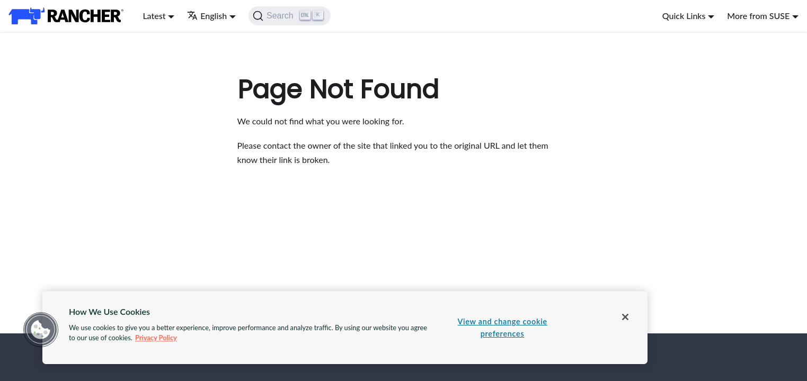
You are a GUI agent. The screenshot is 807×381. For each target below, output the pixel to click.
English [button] (207, 16)
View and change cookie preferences (502, 327)
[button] (41, 330)
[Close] (625, 317)
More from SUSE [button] (758, 16)
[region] (345, 327)
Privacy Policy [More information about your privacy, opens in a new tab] (156, 337)
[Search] (290, 15)
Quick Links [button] (684, 16)
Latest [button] (154, 16)
